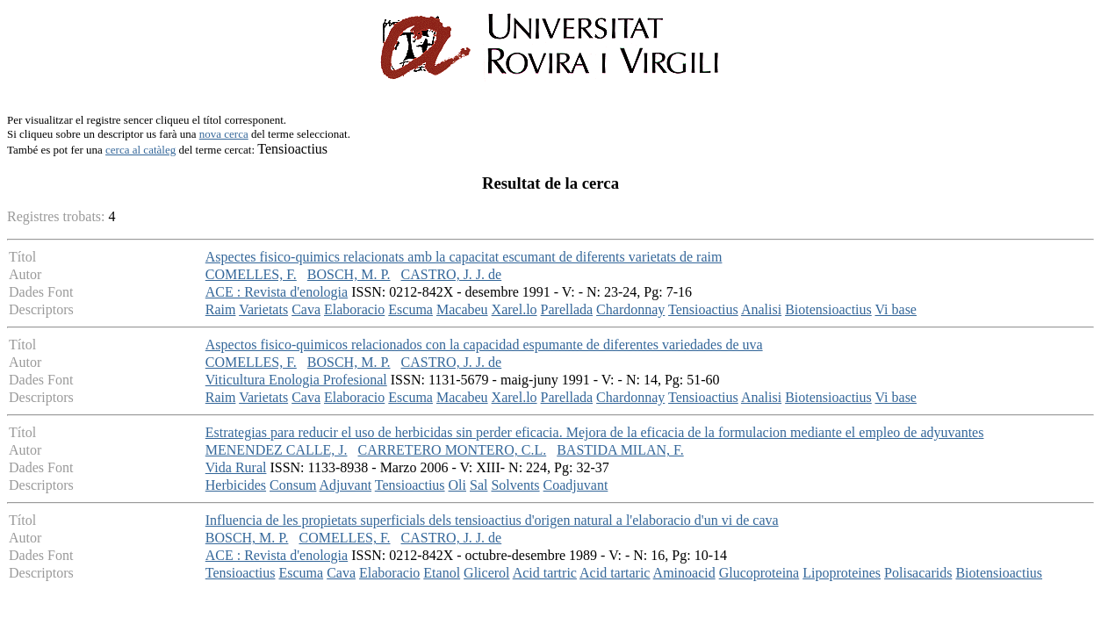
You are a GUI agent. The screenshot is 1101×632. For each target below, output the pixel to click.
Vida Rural (236, 467)
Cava (305, 309)
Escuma (410, 309)
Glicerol (486, 572)
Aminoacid (684, 572)
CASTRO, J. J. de (451, 274)
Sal (478, 485)
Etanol (441, 572)
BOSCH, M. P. (349, 274)
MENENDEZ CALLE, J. (276, 449)
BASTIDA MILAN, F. (620, 449)
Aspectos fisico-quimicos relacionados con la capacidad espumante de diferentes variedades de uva (484, 344)
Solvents (515, 485)
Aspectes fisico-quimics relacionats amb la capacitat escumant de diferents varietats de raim (464, 256)
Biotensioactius (828, 309)
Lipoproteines (841, 572)
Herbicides (235, 485)
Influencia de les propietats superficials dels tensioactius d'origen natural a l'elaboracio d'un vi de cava (492, 520)
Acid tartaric (614, 572)
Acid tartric (545, 572)
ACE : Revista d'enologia (276, 291)
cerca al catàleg (140, 149)
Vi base (896, 309)
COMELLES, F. (251, 274)
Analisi (761, 309)
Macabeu (462, 309)
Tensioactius (703, 309)
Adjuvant (346, 485)
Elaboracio (354, 309)
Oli (457, 485)
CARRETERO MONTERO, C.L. (452, 449)
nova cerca (223, 133)
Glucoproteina (759, 572)
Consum (293, 485)
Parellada (567, 309)
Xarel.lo (514, 309)
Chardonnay (630, 309)
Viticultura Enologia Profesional (296, 379)
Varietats (263, 309)
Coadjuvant (575, 485)
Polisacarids (918, 572)
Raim (220, 309)
